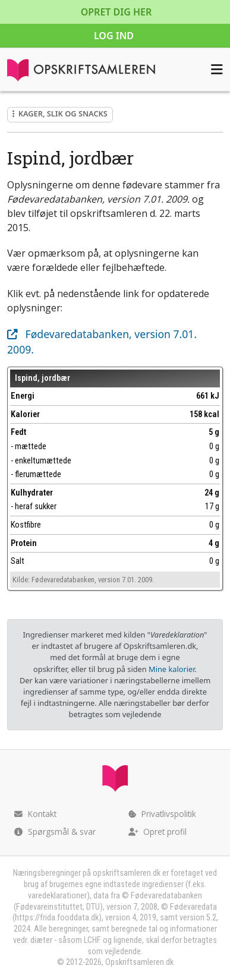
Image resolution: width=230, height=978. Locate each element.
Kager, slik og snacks (60, 113)
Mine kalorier (171, 669)
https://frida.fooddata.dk (57, 918)
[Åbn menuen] (217, 69)
